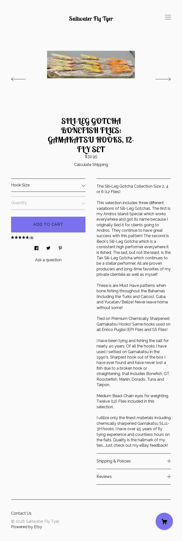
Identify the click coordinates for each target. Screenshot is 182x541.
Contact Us (21, 513)
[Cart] (164, 521)
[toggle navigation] (168, 17)
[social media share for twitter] (48, 247)
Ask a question (48, 260)
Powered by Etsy (26, 527)
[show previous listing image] (23, 78)
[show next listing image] (158, 78)
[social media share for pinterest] (60, 247)
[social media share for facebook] (36, 247)
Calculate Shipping (91, 164)
